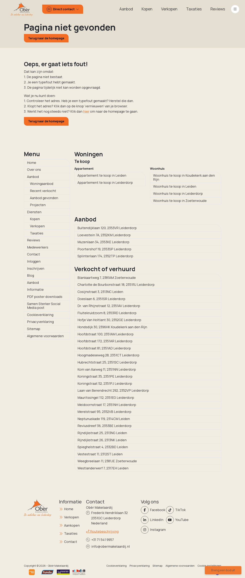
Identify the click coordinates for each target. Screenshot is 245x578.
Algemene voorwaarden (45, 336)
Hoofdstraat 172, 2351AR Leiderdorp (104, 341)
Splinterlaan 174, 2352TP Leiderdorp (105, 256)
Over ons (34, 169)
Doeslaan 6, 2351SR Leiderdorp (101, 299)
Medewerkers (37, 247)
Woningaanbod (41, 183)
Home (31, 162)
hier (86, 111)
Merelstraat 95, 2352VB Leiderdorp (104, 411)
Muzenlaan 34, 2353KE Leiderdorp (103, 242)
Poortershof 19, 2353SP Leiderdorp (104, 249)
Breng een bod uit (223, 570)
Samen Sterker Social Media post (43, 306)
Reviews (33, 240)
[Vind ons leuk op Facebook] (152, 510)
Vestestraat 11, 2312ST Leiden (100, 454)
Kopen (35, 219)
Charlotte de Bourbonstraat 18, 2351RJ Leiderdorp (116, 284)
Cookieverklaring (40, 314)
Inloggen (34, 261)
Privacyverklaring (40, 321)
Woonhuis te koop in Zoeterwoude (180, 200)
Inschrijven (35, 268)
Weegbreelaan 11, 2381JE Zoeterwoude (107, 461)
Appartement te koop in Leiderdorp (105, 182)
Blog (30, 275)
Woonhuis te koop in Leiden (174, 186)
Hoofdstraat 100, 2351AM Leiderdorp (105, 334)
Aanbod (33, 176)
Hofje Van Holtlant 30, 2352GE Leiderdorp (109, 320)
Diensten (34, 212)
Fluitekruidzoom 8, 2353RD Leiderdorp (106, 313)
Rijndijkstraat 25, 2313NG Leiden (102, 433)
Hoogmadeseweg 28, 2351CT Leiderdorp (108, 355)
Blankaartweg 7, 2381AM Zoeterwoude (106, 277)
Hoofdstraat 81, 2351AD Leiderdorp (104, 348)
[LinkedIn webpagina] (152, 520)
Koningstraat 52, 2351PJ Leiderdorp (104, 383)
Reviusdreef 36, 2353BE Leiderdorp (104, 425)
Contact (33, 254)
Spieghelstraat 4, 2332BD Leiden (102, 447)
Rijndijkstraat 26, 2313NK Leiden (102, 440)
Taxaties (36, 233)
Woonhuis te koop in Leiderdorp (178, 193)
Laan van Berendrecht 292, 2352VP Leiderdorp (113, 390)
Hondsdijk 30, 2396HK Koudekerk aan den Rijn (112, 327)
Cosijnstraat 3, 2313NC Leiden (100, 291)
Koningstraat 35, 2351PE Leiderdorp (104, 376)
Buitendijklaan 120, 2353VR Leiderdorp (107, 228)
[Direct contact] (62, 9)
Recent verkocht (43, 191)
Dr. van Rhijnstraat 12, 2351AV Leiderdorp (108, 306)
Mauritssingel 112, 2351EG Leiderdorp (105, 397)
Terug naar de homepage (46, 38)
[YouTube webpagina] (177, 520)
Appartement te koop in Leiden (101, 175)
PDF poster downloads (44, 296)
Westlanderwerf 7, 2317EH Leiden (102, 468)
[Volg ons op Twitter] (177, 510)
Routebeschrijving (102, 531)
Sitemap (33, 329)
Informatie (35, 289)
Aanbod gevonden (44, 198)
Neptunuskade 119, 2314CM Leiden (103, 419)
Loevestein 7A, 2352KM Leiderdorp (104, 235)
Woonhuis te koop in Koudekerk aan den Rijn (184, 177)
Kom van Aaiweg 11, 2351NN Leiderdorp (106, 369)
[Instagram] (152, 530)
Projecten (38, 205)
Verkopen (37, 226)
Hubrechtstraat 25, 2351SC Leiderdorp (107, 362)
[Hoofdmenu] (235, 9)
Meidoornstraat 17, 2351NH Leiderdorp (106, 404)
